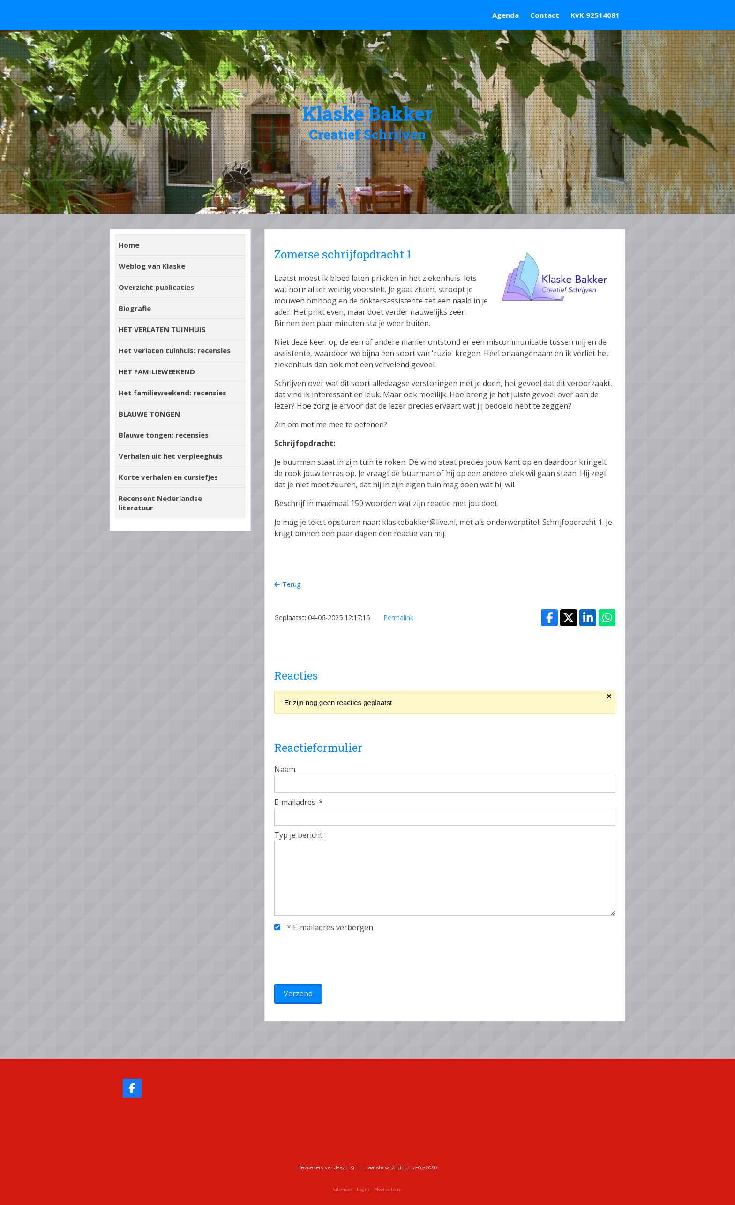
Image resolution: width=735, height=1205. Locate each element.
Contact (544, 15)
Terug (287, 584)
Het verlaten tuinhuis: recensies (175, 350)
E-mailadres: (298, 802)
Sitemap (342, 1189)
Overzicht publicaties (156, 287)
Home (129, 245)
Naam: (285, 769)
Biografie (135, 308)
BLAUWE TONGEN (149, 413)
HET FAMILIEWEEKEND (157, 371)
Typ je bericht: (299, 835)
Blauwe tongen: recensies (164, 435)
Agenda (505, 15)
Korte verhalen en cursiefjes (168, 477)
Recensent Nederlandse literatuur (160, 502)
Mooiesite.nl (388, 1189)
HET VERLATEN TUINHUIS (162, 329)
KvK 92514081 (595, 15)
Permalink (398, 617)
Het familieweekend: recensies (172, 392)
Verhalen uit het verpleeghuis (171, 456)
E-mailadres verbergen (323, 927)
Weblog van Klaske (152, 266)
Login (363, 1189)
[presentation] (345, 958)
